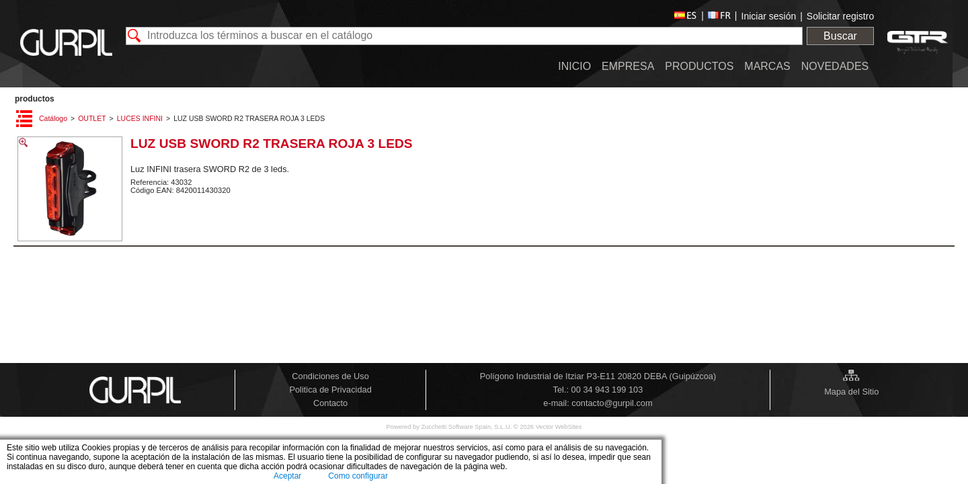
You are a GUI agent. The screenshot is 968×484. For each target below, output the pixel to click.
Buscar (840, 36)
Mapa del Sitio (851, 392)
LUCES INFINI (140, 118)
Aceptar (287, 476)
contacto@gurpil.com (611, 403)
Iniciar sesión (769, 16)
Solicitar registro (840, 16)
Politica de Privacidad (330, 390)
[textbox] (464, 36)
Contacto (330, 403)
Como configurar (358, 476)
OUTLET (92, 118)
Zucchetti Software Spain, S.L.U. (467, 427)
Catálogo (53, 118)
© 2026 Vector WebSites (548, 427)
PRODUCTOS (34, 99)
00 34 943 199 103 (607, 390)
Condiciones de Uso (330, 376)
